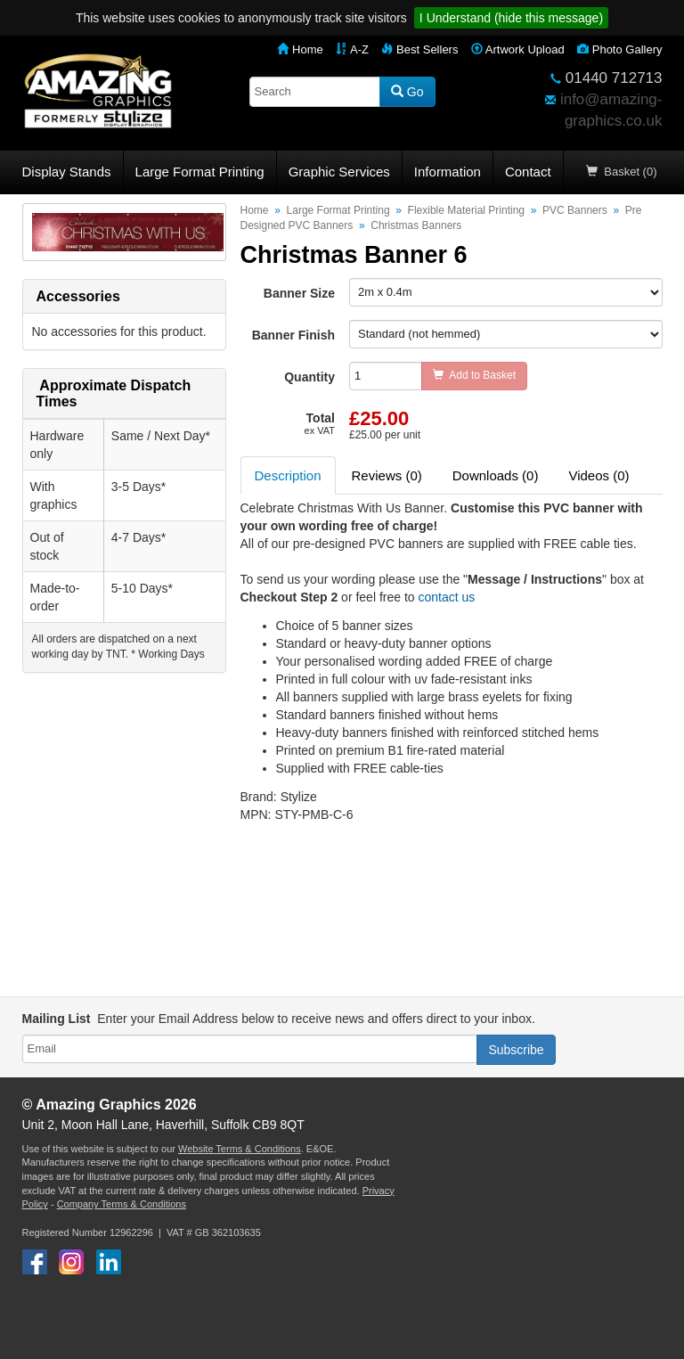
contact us (446, 597)
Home (299, 49)
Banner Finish (293, 335)
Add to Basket (474, 375)
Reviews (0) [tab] (387, 475)
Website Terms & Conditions (239, 1148)
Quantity (309, 377)
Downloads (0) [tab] (495, 475)
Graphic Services (339, 171)
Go (407, 92)
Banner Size (299, 293)
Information (447, 171)
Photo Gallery (619, 49)
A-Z (352, 49)
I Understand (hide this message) (511, 18)
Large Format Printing (200, 171)
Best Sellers (419, 49)
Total (320, 423)
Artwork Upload (518, 49)
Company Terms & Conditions (121, 1204)
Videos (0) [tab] (598, 475)
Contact (528, 171)
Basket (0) (621, 171)
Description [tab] (288, 475)
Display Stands (66, 171)
